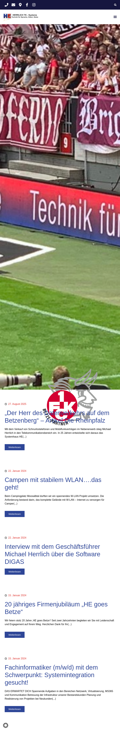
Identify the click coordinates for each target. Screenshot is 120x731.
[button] (115, 4)
